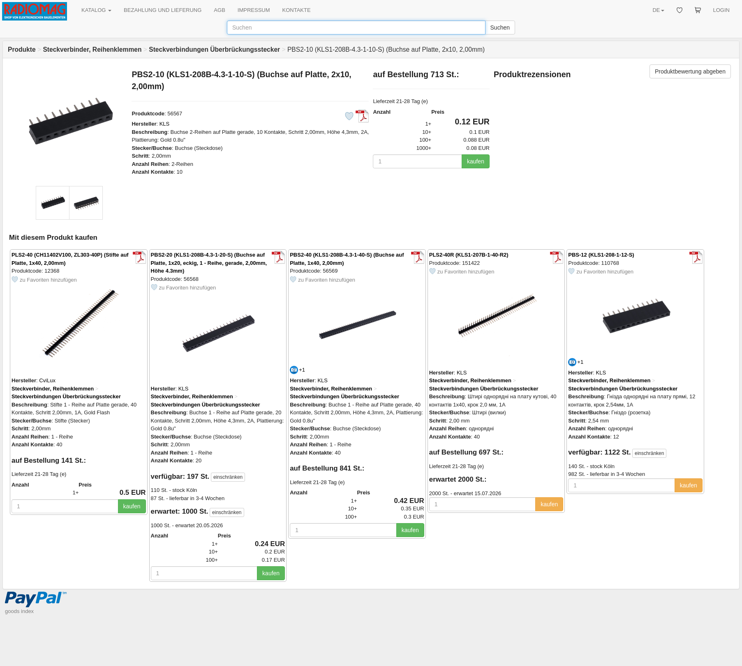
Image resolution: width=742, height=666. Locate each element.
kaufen (475, 161)
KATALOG (96, 10)
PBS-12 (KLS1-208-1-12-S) (601, 255)
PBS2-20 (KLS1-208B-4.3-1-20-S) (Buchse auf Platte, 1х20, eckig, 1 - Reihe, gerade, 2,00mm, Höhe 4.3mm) (209, 263)
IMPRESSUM (254, 10)
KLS (164, 124)
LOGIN (721, 10)
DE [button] (658, 10)
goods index (19, 611)
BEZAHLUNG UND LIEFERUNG (162, 10)
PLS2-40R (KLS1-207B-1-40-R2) (469, 255)
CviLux (47, 380)
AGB (219, 10)
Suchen (500, 27)
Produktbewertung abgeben (690, 71)
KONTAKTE (296, 10)
